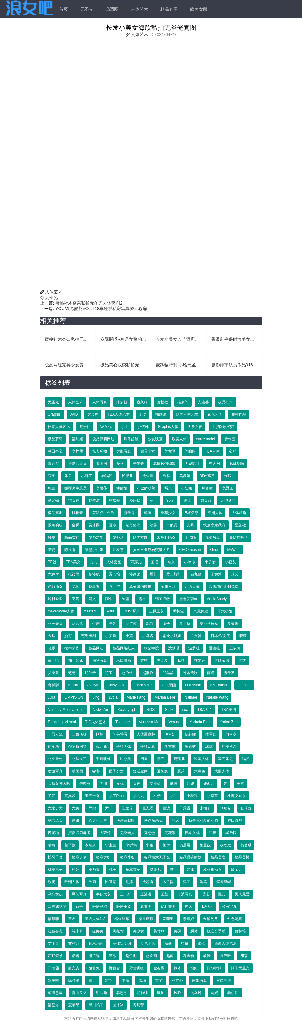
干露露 (184, 808)
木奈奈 (90, 845)
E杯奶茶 (191, 513)
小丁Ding (116, 796)
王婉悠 (216, 574)
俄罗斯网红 (77, 746)
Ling (96, 697)
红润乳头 (210, 919)
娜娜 (190, 783)
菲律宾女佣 (122, 943)
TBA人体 (212, 451)
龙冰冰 (118, 1005)
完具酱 (70, 796)
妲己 (187, 500)
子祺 (240, 783)
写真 (168, 488)
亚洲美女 (55, 623)
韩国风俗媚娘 (164, 463)
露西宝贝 (223, 980)
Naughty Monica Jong (66, 710)
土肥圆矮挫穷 (223, 427)
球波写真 (184, 894)
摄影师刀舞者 (79, 833)
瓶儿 (221, 894)
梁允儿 (155, 869)
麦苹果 (73, 1005)
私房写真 (229, 906)
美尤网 (170, 451)
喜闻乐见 (225, 759)
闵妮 (75, 599)
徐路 (75, 820)
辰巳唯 (225, 956)
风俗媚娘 (131, 439)
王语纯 (190, 537)
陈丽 (125, 599)
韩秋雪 (118, 550)
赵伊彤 (131, 956)
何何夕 (231, 734)
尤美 (75, 808)
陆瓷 (51, 550)
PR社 (52, 562)
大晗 (51, 636)
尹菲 (109, 808)
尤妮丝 (53, 574)
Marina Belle (165, 697)
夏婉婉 (162, 771)
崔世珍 (127, 808)
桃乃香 (94, 869)
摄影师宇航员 (75, 488)
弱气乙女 (55, 820)
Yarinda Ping (199, 722)
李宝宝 (110, 845)
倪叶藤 (101, 746)
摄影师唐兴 (77, 463)
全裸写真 (147, 746)
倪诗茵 (131, 623)
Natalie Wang (217, 697)
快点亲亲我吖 (214, 525)
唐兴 (160, 759)
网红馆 (118, 931)
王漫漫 (145, 894)
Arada (73, 685)
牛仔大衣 (103, 894)
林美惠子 (55, 869)
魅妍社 (84, 427)
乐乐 (68, 476)
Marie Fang (136, 697)
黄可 (153, 500)
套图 (103, 783)
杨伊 (166, 845)
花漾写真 (212, 537)
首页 (63, 9)
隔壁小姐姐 (94, 550)
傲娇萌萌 (55, 525)
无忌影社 (192, 463)
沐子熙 (168, 882)
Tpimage (122, 722)
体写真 (210, 734)
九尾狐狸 (200, 611)
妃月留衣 (133, 525)
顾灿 (160, 993)
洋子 (186, 882)
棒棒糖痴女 (212, 869)
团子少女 (116, 771)
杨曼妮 (205, 845)
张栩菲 (205, 808)
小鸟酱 (147, 636)
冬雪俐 (170, 746)
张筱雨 (73, 574)
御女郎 (205, 500)
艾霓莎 (73, 943)
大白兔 (199, 771)
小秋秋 (192, 796)
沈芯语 (147, 882)
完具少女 (147, 451)
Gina (214, 550)
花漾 (75, 586)
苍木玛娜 (96, 943)
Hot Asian (193, 685)
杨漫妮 (94, 574)
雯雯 (159, 980)
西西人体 (192, 586)
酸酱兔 (94, 968)
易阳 (212, 833)
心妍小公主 (98, 820)
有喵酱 (107, 476)
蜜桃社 (162, 402)
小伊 (157, 796)
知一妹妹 (75, 660)
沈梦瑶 (173, 648)
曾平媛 (70, 845)
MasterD (90, 611)
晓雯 (51, 648)
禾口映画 (123, 660)
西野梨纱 (55, 956)
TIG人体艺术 (95, 722)
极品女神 (71, 537)
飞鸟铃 (195, 993)
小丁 (124, 427)
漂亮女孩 (55, 894)
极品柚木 (225, 402)
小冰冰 (189, 562)
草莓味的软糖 (140, 586)
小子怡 (210, 562)
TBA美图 (228, 710)
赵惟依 (147, 673)
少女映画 (155, 439)
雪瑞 (142, 980)
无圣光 (86, 9)
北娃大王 (79, 759)
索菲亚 (168, 919)
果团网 (101, 463)
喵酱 (246, 759)
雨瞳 (210, 673)
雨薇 (125, 980)
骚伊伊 (232, 993)
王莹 (164, 894)
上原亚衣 (156, 611)
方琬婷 (105, 833)
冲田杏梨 (55, 451)
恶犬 (175, 820)
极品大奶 (103, 857)
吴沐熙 (94, 525)
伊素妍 (170, 734)
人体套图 (113, 562)
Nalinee (190, 697)
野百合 (114, 968)
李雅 (149, 845)
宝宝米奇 (92, 796)
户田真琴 (234, 820)
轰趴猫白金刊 (103, 513)
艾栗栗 (53, 673)
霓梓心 (177, 980)
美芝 (242, 660)
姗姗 (173, 783)
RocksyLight (127, 710)
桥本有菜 (133, 869)
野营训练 (136, 968)
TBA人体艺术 (119, 414)
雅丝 (109, 980)
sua (185, 710)
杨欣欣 (225, 845)
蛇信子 (90, 673)
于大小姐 (224, 611)
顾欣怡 (134, 500)
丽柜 (99, 734)
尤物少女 (55, 808)
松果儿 (127, 476)
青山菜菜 (79, 993)
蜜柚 (184, 943)
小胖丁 (86, 476)
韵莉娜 (142, 993)
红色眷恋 (55, 931)
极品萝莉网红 (103, 439)
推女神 (195, 636)
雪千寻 (129, 513)
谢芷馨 (94, 956)
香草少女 (168, 513)
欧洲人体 (71, 882)
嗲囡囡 (77, 771)
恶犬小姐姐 (172, 636)
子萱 (51, 796)
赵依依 (127, 673)
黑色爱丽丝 (188, 599)
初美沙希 (229, 746)
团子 (166, 623)
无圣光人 (127, 833)
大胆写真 (123, 451)
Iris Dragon (219, 685)
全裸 (75, 525)
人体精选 (239, 513)
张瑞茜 (245, 808)
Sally (169, 710)
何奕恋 (53, 746)
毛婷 (129, 882)
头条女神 (195, 427)
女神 (136, 783)
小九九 (138, 796)
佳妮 (112, 623)
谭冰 (112, 956)
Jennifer (244, 685)
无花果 (170, 833)
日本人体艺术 (59, 427)
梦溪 (190, 869)
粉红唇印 (121, 919)
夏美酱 (232, 623)
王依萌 (234, 648)
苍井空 (114, 586)
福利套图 (168, 906)
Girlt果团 (169, 685)
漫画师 (134, 574)
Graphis (54, 414)
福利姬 (77, 439)
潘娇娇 (121, 488)
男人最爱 (242, 894)
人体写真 (99, 402)
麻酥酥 (53, 685)
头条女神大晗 (59, 783)
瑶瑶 (205, 894)
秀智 (144, 660)
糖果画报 (146, 919)
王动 (142, 414)
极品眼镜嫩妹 (190, 857)
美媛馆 (184, 476)
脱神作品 (238, 414)
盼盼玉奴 (123, 906)
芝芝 (72, 673)
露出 (142, 599)
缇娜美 (97, 931)
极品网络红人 (124, 648)
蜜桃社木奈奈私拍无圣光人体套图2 (88, 303)
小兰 (173, 796)
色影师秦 (55, 586)
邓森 (244, 956)
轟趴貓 (188, 956)
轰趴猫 (142, 402)
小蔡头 (230, 562)
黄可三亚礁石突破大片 (151, 550)
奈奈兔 (84, 783)
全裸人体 (123, 746)
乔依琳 (143, 427)
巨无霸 (147, 808)
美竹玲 (158, 931)
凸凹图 (111, 9)
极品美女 (218, 857)
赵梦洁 (94, 500)
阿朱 (109, 599)
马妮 (214, 993)
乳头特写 (120, 734)
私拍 (181, 660)
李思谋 (227, 488)
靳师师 (101, 993)
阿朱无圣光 (240, 968)
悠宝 (51, 488)
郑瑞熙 (53, 968)
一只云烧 (55, 734)
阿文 (92, 599)
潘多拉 (121, 402)
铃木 (177, 968)
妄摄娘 (155, 783)
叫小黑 (125, 759)
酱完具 (73, 968)
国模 (154, 562)
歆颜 (92, 882)
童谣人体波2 (95, 919)
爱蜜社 (214, 648)
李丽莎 (101, 488)
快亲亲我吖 (125, 820)
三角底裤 (79, 734)
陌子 (92, 980)
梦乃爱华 (96, 537)
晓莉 (243, 636)
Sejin (170, 500)
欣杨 (51, 882)
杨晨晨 (184, 845)
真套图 (145, 906)
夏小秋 (184, 623)
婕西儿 (208, 783)
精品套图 (169, 9)
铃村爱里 (55, 599)
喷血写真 (55, 771)
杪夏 (51, 537)
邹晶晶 (168, 673)
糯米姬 (199, 660)
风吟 (177, 993)
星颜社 (240, 525)
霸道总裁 (55, 993)
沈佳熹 (147, 476)
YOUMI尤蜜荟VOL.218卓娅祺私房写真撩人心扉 (100, 308)
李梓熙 (77, 451)
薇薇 (168, 943)
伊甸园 (229, 439)
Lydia (113, 697)
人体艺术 (139, 9)
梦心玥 (118, 537)
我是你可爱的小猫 (203, 820)
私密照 (207, 906)
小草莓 (212, 796)
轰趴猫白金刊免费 (223, 586)
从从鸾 (77, 623)
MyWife (233, 550)
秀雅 (166, 476)
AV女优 (106, 427)
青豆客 (53, 463)
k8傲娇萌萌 (146, 488)
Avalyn (92, 685)
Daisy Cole (116, 685)
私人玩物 (99, 451)
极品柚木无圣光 (157, 857)
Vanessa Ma (149, 722)
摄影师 (161, 414)
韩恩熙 (121, 993)
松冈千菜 (55, 857)
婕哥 (68, 636)
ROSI (151, 710)
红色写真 (234, 919)
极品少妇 (127, 857)
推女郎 (182, 402)
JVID (74, 414)
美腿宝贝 (221, 660)
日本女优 (192, 833)
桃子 (112, 869)
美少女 (138, 931)
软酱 (207, 956)
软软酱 (114, 500)
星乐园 (231, 833)
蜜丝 (232, 451)
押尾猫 (53, 833)
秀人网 (214, 463)
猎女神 (73, 500)
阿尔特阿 (214, 968)
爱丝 (120, 463)
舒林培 (240, 931)
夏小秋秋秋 (209, 623)
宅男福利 (88, 636)
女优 (120, 783)
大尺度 (92, 414)
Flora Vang (143, 685)
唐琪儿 (179, 759)
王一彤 (125, 894)
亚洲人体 (215, 513)
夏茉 (181, 771)
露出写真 (199, 980)
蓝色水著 (147, 943)
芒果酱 (138, 463)
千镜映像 (103, 759)
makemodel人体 (61, 611)
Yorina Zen (229, 722)
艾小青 (53, 943)
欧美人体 (179, 439)
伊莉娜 (190, 734)
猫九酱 (195, 574)
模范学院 (151, 648)
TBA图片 (204, 710)
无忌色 (149, 833)
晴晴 (51, 845)
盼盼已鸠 (99, 906)
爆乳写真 (79, 894)
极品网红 (96, 648)
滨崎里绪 (223, 882)
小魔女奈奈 (236, 796)
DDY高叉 (207, 476)
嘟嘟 (96, 771)
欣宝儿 (236, 869)
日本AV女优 (220, 636)
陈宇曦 (53, 980)
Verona (174, 722)
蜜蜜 (201, 943)
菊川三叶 (168, 586)
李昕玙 (131, 845)
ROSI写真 (131, 611)
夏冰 (112, 525)
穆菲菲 (53, 919)
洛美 (203, 882)
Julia (52, 697)
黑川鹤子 (96, 1005)
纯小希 (77, 931)
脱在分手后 (216, 931)
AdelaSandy (217, 599)
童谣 (72, 919)
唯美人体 (201, 759)
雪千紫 (229, 673)
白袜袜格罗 (57, 906)
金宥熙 (158, 968)
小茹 (129, 636)
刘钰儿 (229, 476)
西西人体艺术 (225, 943)
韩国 (147, 513)
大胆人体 (221, 771)
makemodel (205, 439)
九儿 (93, 562)
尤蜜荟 (203, 402)
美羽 (177, 931)
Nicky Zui (100, 710)
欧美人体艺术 (187, 414)
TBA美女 (73, 562)
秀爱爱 (162, 660)
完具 (190, 525)
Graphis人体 (168, 427)
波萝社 (194, 648)
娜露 (153, 525)
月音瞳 (207, 488)
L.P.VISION (73, 697)
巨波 (166, 808)
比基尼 (110, 882)
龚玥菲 (138, 1005)
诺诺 (75, 956)
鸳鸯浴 (53, 1005)
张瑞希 (225, 808)
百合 (79, 906)
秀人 (188, 906)
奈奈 (171, 562)
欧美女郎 (198, 9)
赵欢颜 (151, 956)
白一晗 (53, 660)
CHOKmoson (190, 550)
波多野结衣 (166, 537)
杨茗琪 (245, 845)
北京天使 (55, 759)
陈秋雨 (70, 550)
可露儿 (136, 562)
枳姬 (75, 869)
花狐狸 (94, 586)
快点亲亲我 (153, 820)
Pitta (110, 611)
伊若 (96, 623)
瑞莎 (234, 574)
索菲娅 (188, 919)
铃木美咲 (190, 673)
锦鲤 (194, 968)
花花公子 (214, 414)
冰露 (209, 746)
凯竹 (149, 623)
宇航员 (171, 525)
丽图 (51, 476)
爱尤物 (53, 500)
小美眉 (110, 636)
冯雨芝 (190, 746)
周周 (144, 759)
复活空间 (140, 771)
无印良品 (228, 500)
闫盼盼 (190, 451)
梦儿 (173, 869)
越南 (170, 956)
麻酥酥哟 (236, 463)
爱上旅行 (173, 574)
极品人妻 (79, 857)
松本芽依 (71, 648)
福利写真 (99, 660)
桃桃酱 (77, 513)
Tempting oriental (62, 722)
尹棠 (92, 808)
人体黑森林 (146, 734)
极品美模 (242, 857)
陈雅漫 (73, 980)
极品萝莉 (55, 439)
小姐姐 (186, 488)
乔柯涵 (178, 611)
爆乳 (153, 574)
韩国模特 (162, 599)
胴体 (194, 931)
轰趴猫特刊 (238, 537)
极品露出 (55, 513)
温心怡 (114, 574)
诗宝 (109, 673)
